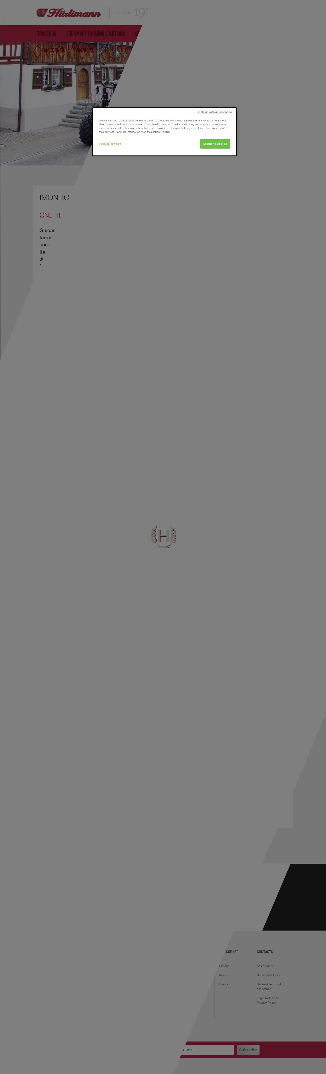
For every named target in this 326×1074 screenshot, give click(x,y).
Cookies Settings (110, 143)
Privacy (165, 131)
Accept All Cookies (215, 143)
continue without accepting (214, 112)
